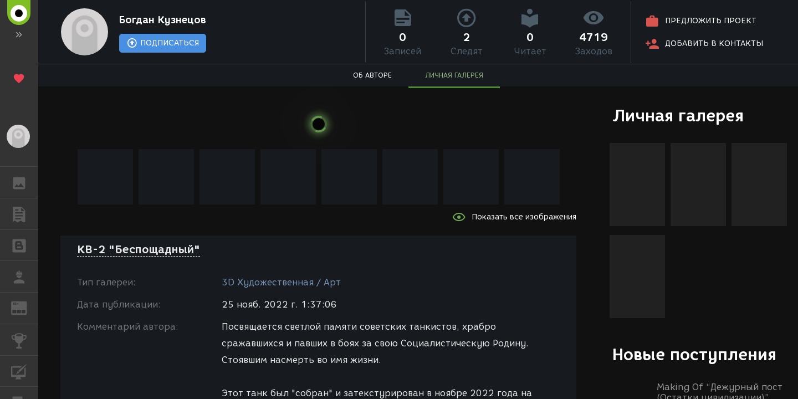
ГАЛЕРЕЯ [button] (24, 182)
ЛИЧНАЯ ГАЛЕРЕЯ (454, 75)
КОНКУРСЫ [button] (24, 339)
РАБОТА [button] (24, 276)
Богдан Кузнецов (162, 20)
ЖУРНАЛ (24, 307)
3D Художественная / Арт (281, 282)
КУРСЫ (24, 370)
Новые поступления (694, 354)
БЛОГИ (24, 244)
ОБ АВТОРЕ (372, 75)
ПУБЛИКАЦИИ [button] (24, 213)
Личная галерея (678, 115)
